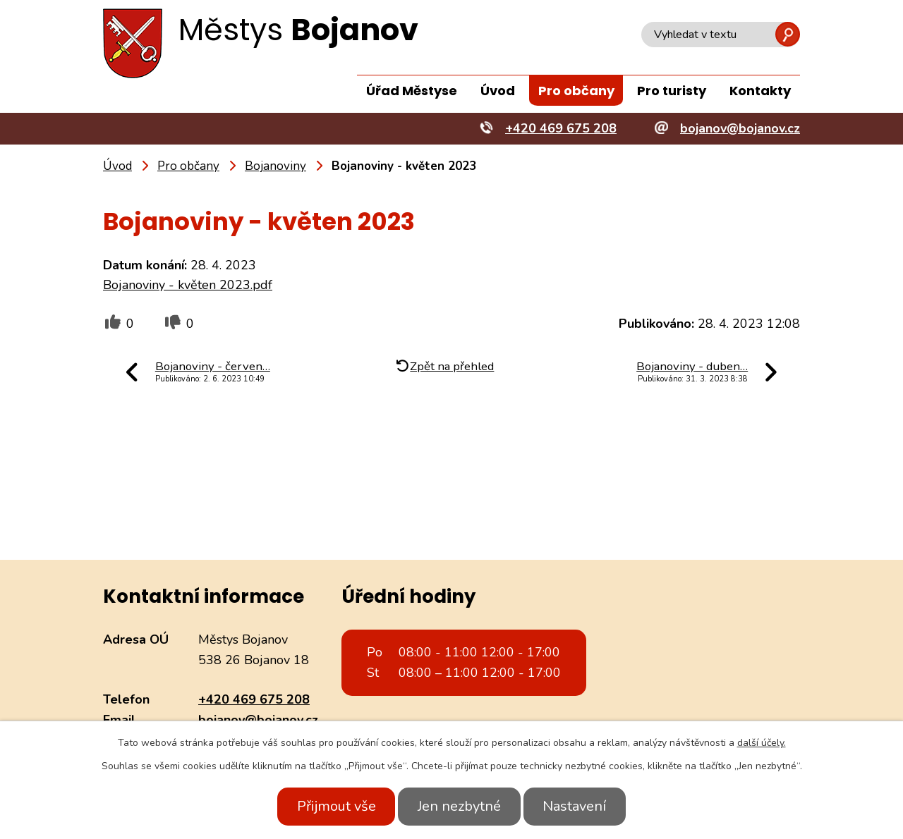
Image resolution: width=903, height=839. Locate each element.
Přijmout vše (330, 806)
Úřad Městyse (411, 90)
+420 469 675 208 (254, 699)
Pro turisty (671, 90)
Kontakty (760, 90)
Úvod (497, 90)
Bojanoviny (275, 166)
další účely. (761, 742)
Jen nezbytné (459, 806)
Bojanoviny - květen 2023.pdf (187, 284)
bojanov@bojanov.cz (258, 719)
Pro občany (576, 90)
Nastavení (580, 806)
